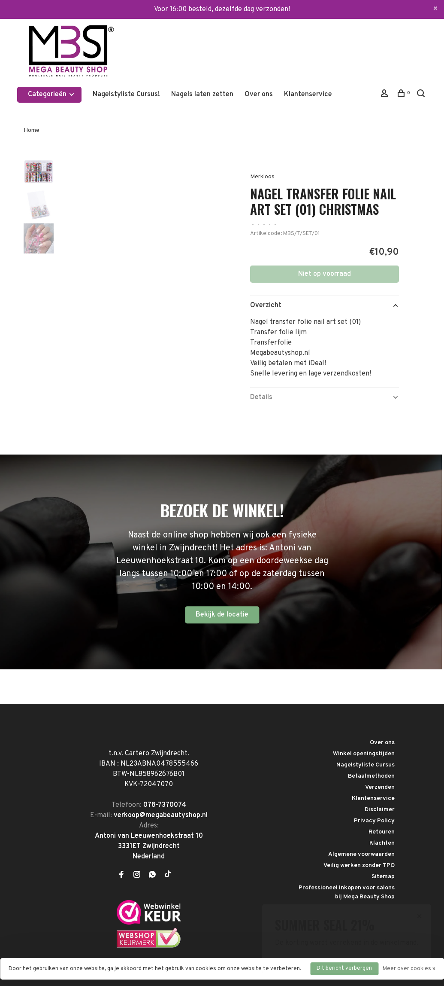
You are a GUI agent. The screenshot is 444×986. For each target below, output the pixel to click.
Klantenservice (308, 94)
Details (261, 397)
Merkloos (262, 176)
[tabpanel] (136, 236)
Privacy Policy (374, 820)
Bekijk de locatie (222, 615)
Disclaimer (380, 809)
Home (31, 130)
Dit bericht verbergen (344, 968)
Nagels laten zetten (202, 94)
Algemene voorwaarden (361, 854)
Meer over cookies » (409, 968)
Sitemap (383, 876)
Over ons (259, 94)
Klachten (382, 843)
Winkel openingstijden (364, 753)
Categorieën (51, 94)
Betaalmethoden (371, 776)
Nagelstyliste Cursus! (126, 94)
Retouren (381, 832)
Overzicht (265, 305)
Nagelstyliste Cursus (365, 765)
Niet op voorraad (324, 274)
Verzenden (380, 787)
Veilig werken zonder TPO (359, 865)
